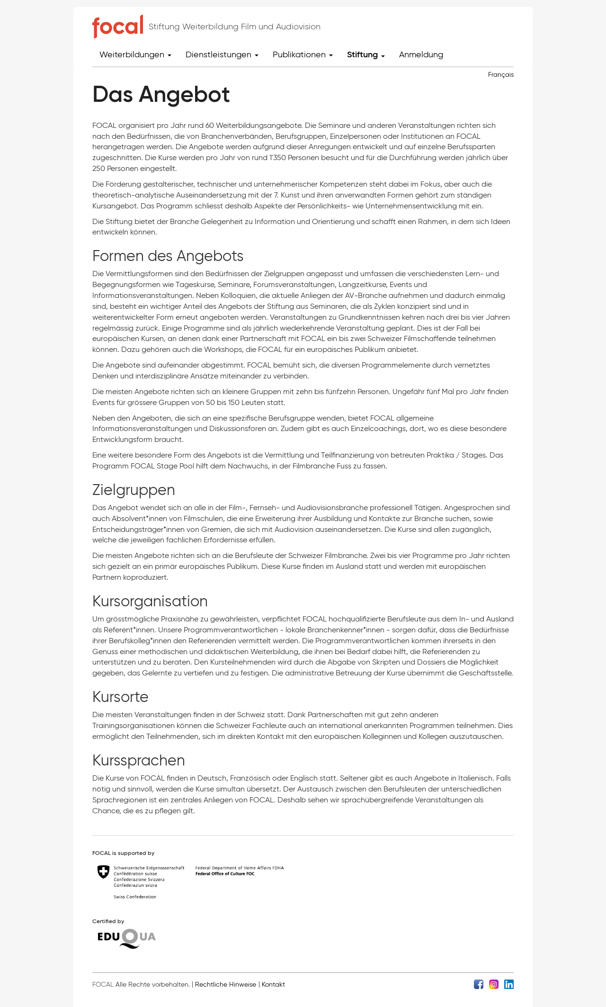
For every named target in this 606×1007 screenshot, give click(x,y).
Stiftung (366, 54)
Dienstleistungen (222, 54)
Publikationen (303, 54)
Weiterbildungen (135, 54)
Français (501, 75)
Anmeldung (421, 54)
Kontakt (273, 984)
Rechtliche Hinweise (225, 984)
